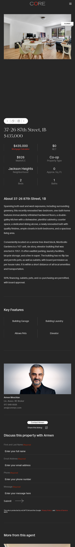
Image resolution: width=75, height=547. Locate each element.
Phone (11, 473)
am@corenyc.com (12, 408)
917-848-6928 (10, 405)
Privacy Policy (47, 510)
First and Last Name (17, 445)
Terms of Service (62, 510)
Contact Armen (37, 423)
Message (12, 487)
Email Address (15, 459)
